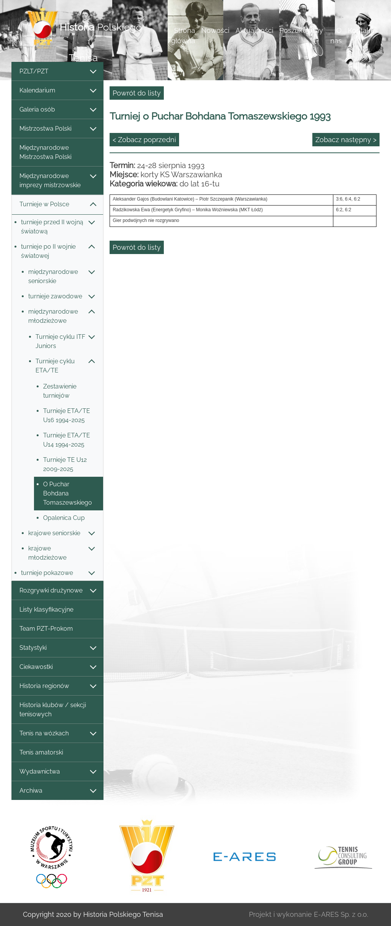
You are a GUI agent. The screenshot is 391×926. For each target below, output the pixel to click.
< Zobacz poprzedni (144, 140)
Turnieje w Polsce (57, 205)
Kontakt (360, 30)
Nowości (215, 30)
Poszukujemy (301, 30)
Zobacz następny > (345, 140)
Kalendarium (57, 91)
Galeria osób (57, 110)
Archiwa (57, 791)
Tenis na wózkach (57, 734)
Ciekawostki (57, 667)
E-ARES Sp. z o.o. (341, 914)
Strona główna (183, 35)
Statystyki (57, 648)
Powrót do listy (137, 93)
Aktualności (254, 30)
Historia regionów (57, 686)
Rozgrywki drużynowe (57, 591)
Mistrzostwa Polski (57, 129)
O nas (336, 35)
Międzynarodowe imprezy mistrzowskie (57, 180)
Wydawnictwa (57, 772)
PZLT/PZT (57, 72)
